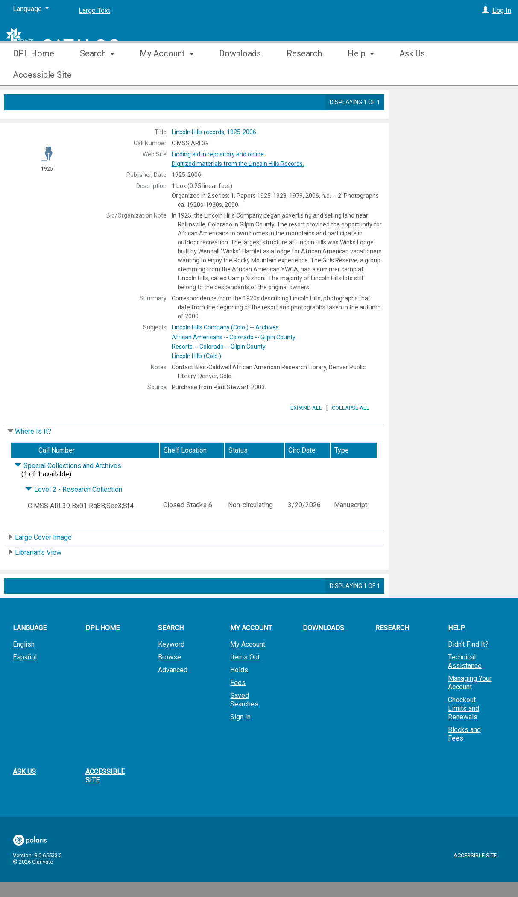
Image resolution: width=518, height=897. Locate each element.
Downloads (240, 75)
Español (25, 681)
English (24, 668)
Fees (238, 707)
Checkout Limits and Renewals (463, 732)
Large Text (94, 10)
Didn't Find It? (468, 668)
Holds (239, 694)
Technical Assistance (465, 685)
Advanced (172, 694)
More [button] (467, 75)
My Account (247, 668)
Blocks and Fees (464, 758)
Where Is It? (33, 455)
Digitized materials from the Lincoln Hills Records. (238, 163)
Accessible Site (105, 799)
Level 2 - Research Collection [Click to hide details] (73, 513)
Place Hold (421, 103)
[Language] (31, 9)
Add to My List (452, 121)
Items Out (245, 681)
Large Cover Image (43, 561)
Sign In (240, 741)
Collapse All (350, 432)
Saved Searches (244, 723)
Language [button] (30, 652)
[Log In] (485, 10)
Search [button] (97, 75)
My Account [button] (166, 75)
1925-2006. (215, 132)
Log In (501, 10)
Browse (169, 681)
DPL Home (33, 75)
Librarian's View (38, 576)
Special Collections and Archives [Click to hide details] (68, 489)
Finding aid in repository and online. (218, 154)
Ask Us (412, 75)
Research (304, 75)
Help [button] (361, 75)
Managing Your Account (470, 706)
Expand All (306, 432)
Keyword (171, 668)
